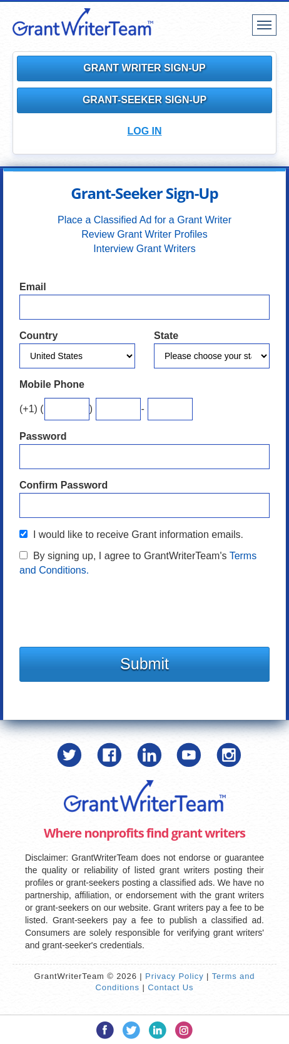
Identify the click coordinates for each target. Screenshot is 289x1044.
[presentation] (114, 608)
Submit (144, 663)
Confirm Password (63, 485)
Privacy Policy (174, 976)
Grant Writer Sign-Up (144, 68)
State (166, 335)
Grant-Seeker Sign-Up (144, 99)
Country (38, 335)
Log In (144, 131)
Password (43, 436)
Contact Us (170, 987)
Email (32, 286)
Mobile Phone (51, 384)
